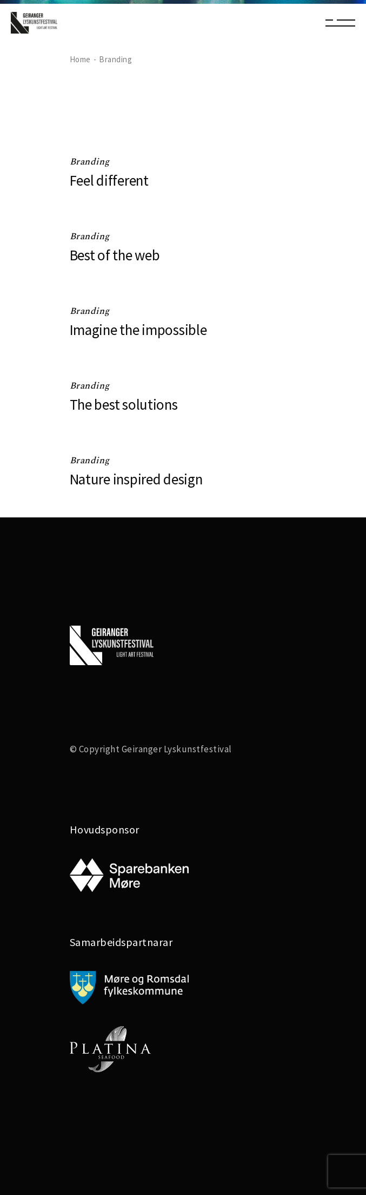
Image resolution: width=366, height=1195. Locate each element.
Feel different (109, 180)
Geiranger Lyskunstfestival (177, 749)
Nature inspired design (136, 479)
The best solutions (124, 404)
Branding (90, 162)
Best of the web (115, 255)
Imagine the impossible (138, 329)
